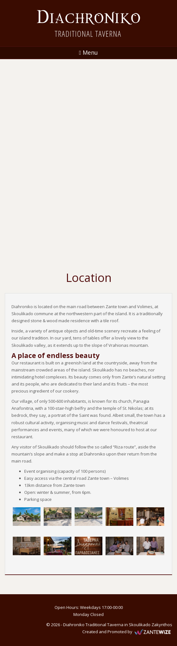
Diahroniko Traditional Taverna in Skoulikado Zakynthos (117, 624)
